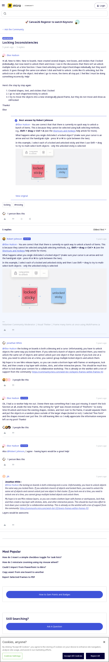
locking (7, 204)
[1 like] (13, 213)
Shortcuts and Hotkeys (64, 130)
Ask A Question (54, 626)
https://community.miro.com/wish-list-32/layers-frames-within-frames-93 (67, 371)
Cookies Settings (12, 655)
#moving (18, 204)
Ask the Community (14, 29)
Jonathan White (14, 343)
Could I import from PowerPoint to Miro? (24, 567)
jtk (8, 476)
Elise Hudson (13, 55)
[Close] (104, 642)
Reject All (95, 655)
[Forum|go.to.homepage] (20, 5)
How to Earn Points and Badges (54, 594)
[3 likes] (15, 379)
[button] (3, 6)
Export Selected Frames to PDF (18, 577)
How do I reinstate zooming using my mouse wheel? (30, 562)
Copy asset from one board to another (23, 572)
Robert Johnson (14, 238)
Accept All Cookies (73, 655)
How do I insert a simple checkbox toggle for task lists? (32, 557)
